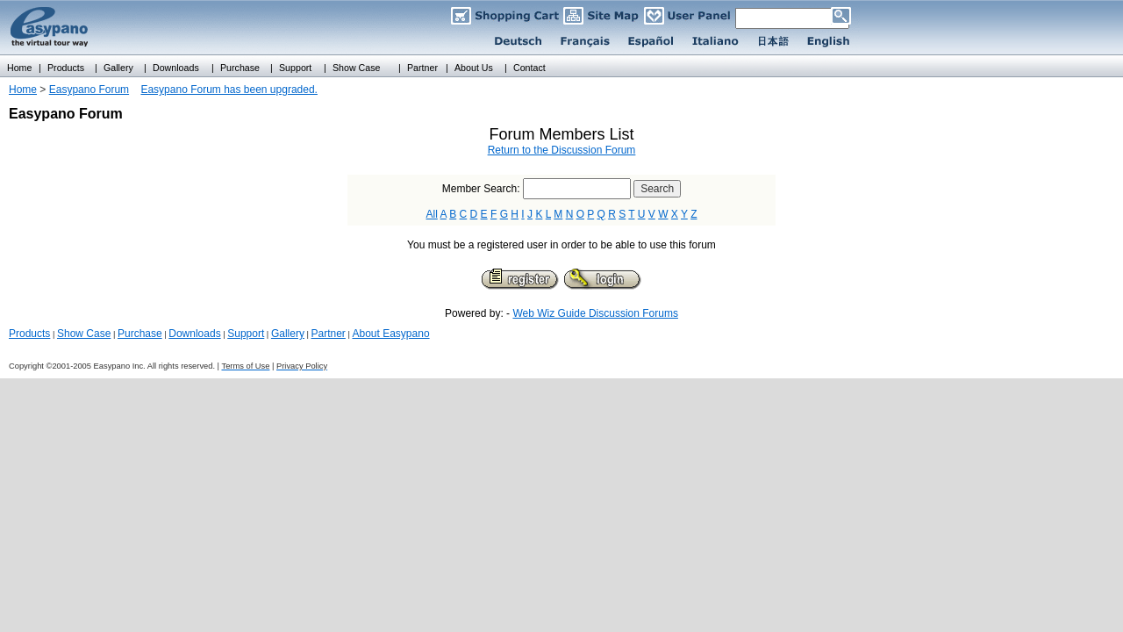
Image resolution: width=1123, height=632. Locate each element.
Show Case (84, 333)
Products (29, 333)
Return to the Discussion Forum (562, 150)
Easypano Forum (89, 89)
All (432, 214)
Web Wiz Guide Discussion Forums (595, 313)
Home (23, 89)
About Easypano (390, 333)
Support (245, 333)
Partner (328, 333)
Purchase (140, 333)
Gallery (287, 333)
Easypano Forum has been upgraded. (228, 89)
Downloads (194, 333)
